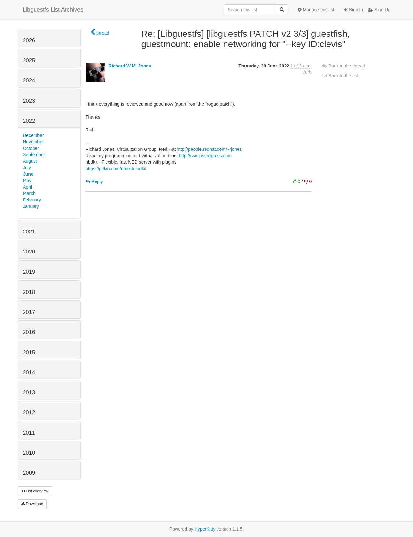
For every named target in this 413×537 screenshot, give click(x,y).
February (32, 199)
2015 (29, 352)
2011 (29, 433)
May (27, 180)
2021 (29, 232)
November (33, 141)
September (34, 154)
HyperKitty (205, 529)
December (33, 135)
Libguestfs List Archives (53, 9)
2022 (29, 121)
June (28, 174)
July (27, 167)
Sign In (353, 9)
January (31, 206)
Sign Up (379, 9)
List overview (34, 491)
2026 (29, 40)
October (31, 148)
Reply (94, 181)
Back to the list (339, 75)
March (29, 193)
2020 (29, 252)
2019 (29, 272)
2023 (29, 101)
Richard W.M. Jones (129, 65)
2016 (29, 332)
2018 (29, 292)
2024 (29, 80)
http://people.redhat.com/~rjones (209, 149)
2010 (29, 453)
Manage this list (316, 9)
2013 (29, 392)
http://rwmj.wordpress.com (205, 155)
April (27, 187)
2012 (29, 412)
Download (32, 504)
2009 (29, 473)
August (30, 161)
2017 (29, 312)
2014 (29, 372)
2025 (29, 60)
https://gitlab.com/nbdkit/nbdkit (116, 168)
